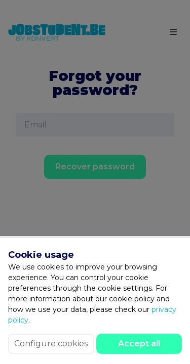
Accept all (139, 343)
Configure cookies (51, 343)
